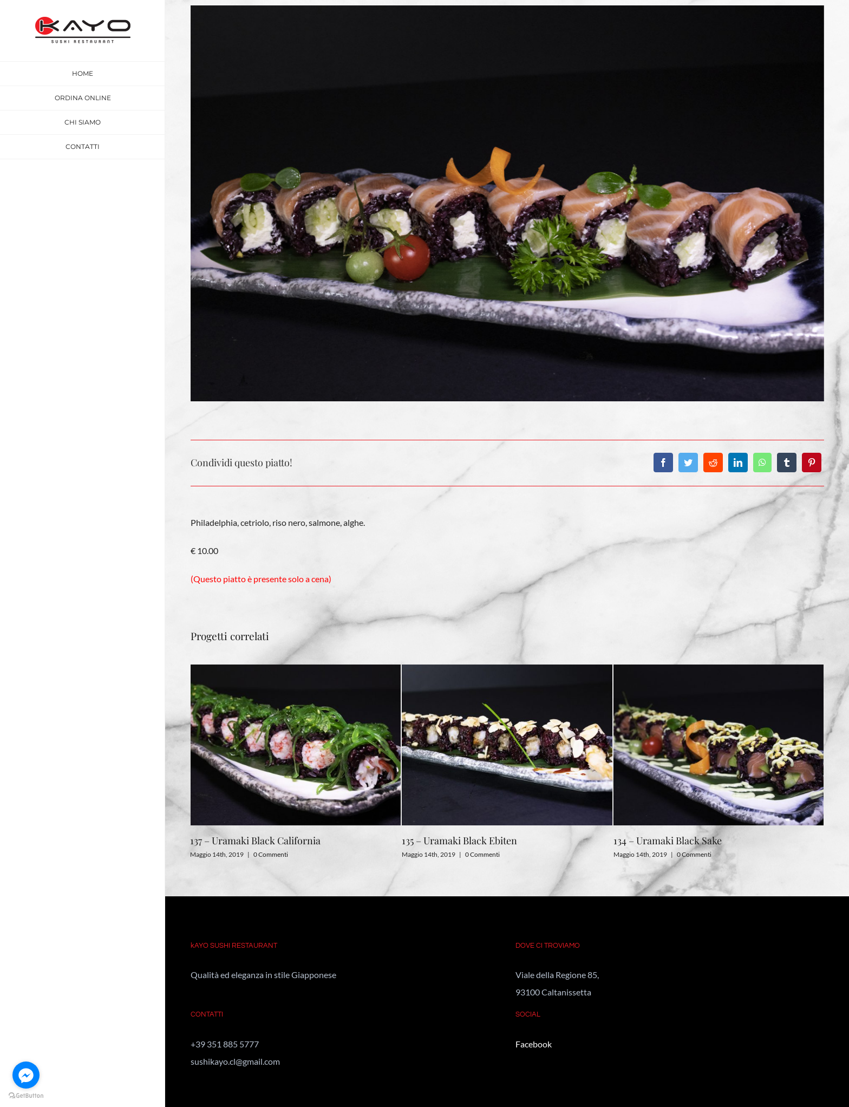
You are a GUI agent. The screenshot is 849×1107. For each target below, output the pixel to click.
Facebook (533, 1044)
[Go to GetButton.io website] (26, 1095)
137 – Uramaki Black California (255, 840)
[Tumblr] (786, 462)
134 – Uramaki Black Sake (667, 840)
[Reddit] (713, 462)
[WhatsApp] (762, 462)
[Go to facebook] (26, 1075)
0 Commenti (270, 854)
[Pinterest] (811, 462)
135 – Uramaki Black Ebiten (459, 840)
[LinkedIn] (738, 462)
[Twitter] (688, 462)
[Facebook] (663, 462)
